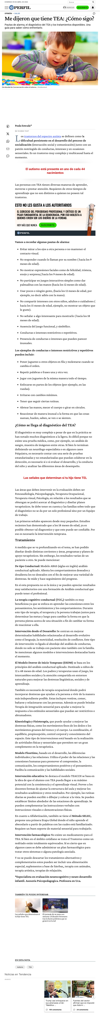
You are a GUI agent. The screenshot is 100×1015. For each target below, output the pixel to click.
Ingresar (70, 8)
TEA (30, 967)
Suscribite (82, 8)
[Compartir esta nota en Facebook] (8, 126)
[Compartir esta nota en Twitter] (8, 134)
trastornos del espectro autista (42, 136)
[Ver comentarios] (93, 14)
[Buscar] (80, 2)
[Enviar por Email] (8, 149)
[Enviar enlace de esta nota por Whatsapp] (8, 141)
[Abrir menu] (6, 8)
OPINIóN (8, 13)
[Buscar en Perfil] (93, 2)
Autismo (20, 967)
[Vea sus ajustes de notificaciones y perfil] (92, 7)
